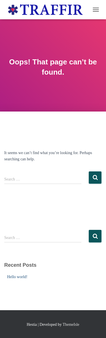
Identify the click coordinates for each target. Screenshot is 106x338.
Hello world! (17, 277)
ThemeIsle (70, 324)
